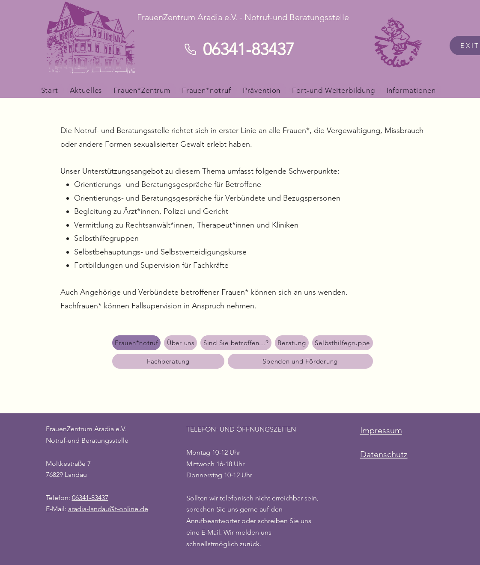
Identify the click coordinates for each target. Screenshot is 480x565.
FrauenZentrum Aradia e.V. (86, 429)
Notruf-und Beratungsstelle (87, 440)
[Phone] (190, 49)
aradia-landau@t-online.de (108, 509)
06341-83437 (90, 498)
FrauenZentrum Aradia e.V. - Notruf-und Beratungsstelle (243, 17)
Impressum (381, 430)
